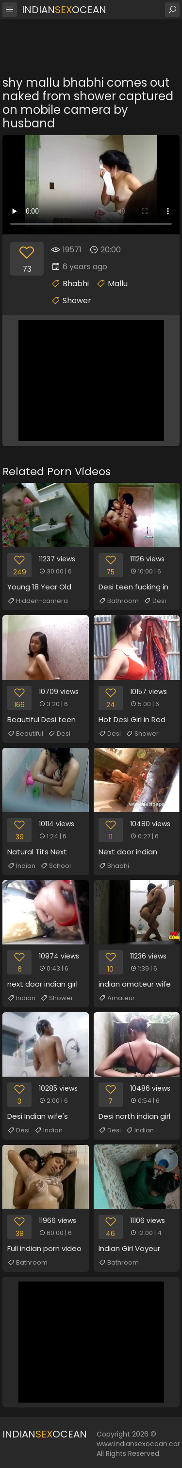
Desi (155, 601)
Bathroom (119, 601)
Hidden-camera (37, 601)
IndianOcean (64, 9)
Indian (21, 866)
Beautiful (25, 734)
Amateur (117, 998)
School (55, 866)
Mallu (118, 283)
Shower (77, 300)
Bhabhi (76, 283)
